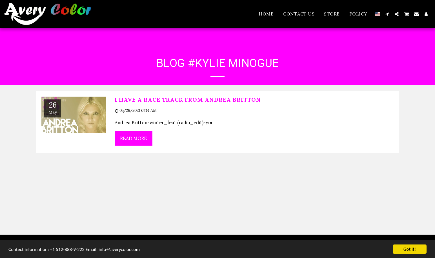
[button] (387, 14)
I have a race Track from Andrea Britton (188, 99)
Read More (133, 138)
